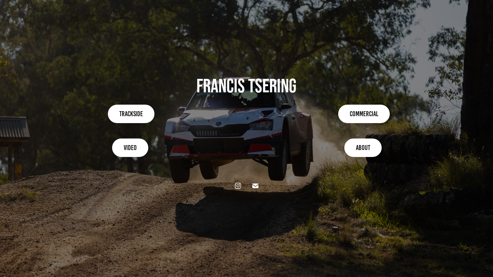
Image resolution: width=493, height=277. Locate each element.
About (363, 148)
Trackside (131, 114)
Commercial (364, 114)
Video (130, 148)
